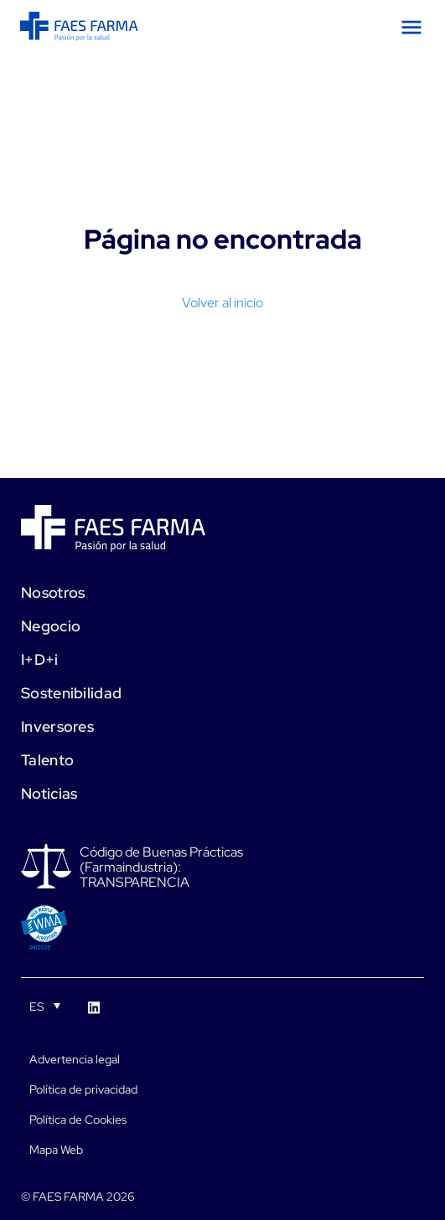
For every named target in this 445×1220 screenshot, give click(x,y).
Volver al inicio (222, 302)
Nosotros (53, 592)
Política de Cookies (78, 1119)
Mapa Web (56, 1149)
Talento (47, 760)
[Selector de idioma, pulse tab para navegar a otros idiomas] (45, 1006)
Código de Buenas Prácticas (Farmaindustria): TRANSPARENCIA (161, 867)
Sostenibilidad (71, 693)
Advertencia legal (74, 1059)
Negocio (50, 626)
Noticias (49, 793)
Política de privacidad (83, 1089)
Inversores (57, 726)
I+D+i (40, 659)
